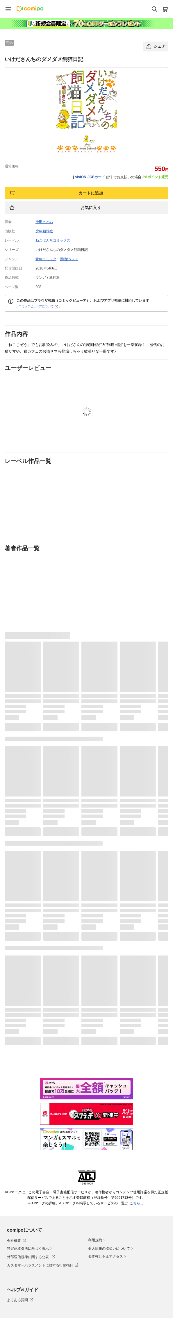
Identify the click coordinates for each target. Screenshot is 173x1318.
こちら (135, 1203)
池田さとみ (44, 222)
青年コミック (45, 259)
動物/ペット (69, 259)
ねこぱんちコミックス (52, 240)
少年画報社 (44, 231)
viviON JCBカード (92, 177)
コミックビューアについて (38, 306)
